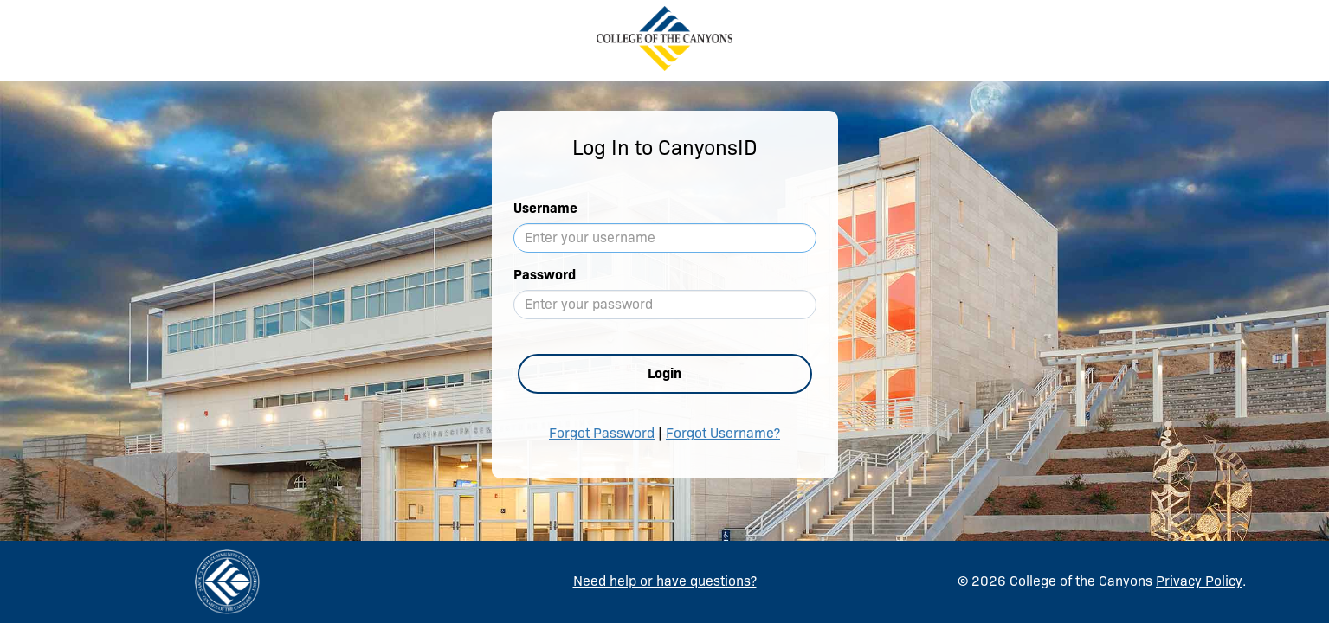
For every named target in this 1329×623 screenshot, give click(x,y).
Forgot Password (602, 433)
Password (544, 275)
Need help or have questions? (665, 581)
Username (545, 208)
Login (664, 373)
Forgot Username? (723, 433)
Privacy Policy (1199, 581)
